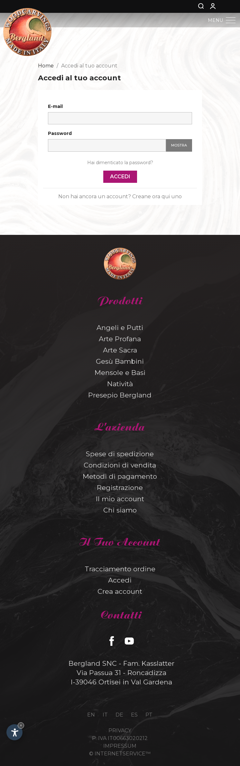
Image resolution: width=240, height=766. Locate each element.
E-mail (55, 106)
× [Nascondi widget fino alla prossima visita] (21, 725)
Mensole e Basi (120, 373)
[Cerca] (190, 6)
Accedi (120, 177)
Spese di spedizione (120, 454)
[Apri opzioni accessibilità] (14, 732)
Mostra (179, 145)
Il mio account (120, 499)
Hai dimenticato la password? (120, 162)
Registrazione (120, 488)
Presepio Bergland (120, 395)
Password (60, 133)
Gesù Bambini (120, 361)
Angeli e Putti (120, 328)
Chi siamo (120, 510)
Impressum (119, 746)
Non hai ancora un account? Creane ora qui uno (120, 196)
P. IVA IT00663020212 (120, 738)
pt (148, 715)
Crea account (119, 591)
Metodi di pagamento (120, 476)
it (105, 715)
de (119, 715)
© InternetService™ (120, 754)
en (91, 715)
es (134, 715)
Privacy (119, 730)
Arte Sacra (120, 350)
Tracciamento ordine (120, 569)
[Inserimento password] (107, 145)
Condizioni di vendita (120, 465)
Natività (120, 384)
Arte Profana (120, 339)
